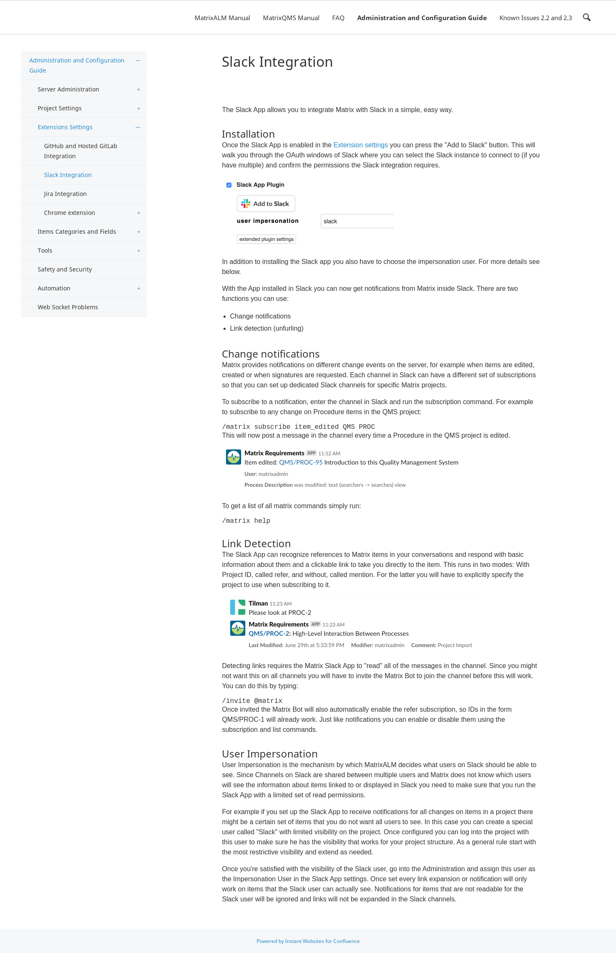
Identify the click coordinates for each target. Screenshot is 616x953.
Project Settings (60, 108)
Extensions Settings (65, 127)
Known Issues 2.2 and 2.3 (535, 17)
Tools (45, 250)
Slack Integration (68, 175)
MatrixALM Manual (222, 17)
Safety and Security (65, 269)
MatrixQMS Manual (291, 17)
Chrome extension (69, 213)
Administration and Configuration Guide (422, 17)
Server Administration (68, 89)
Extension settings (360, 145)
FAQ (338, 17)
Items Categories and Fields (77, 231)
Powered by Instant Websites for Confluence (308, 941)
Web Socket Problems (68, 307)
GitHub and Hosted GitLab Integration (80, 151)
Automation (54, 288)
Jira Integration (65, 194)
